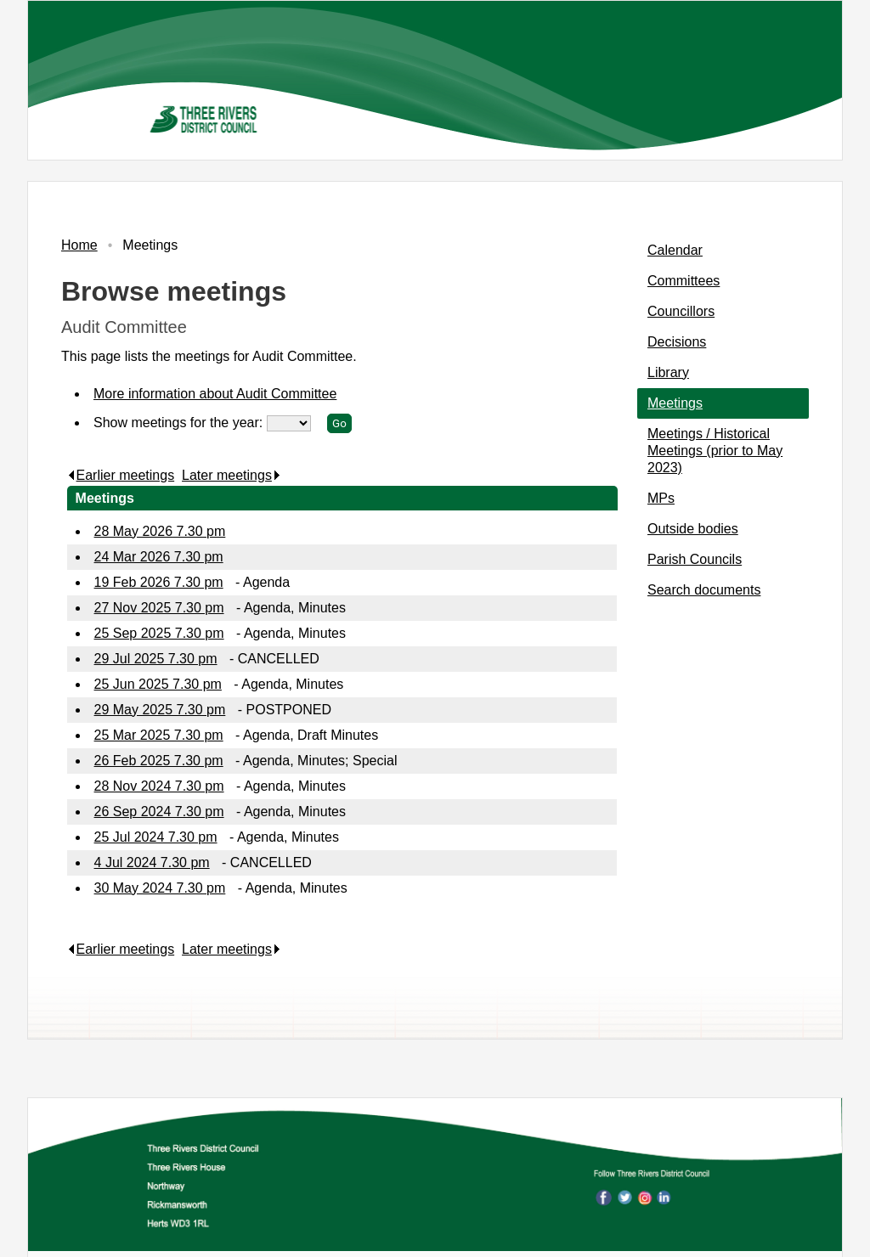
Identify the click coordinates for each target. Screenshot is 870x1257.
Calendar (675, 250)
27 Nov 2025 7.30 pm (159, 607)
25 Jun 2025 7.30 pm (158, 684)
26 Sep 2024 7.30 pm (159, 811)
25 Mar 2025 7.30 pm (158, 735)
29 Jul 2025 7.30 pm (156, 658)
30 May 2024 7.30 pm (160, 888)
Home (79, 245)
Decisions (676, 342)
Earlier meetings (121, 475)
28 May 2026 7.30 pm (160, 531)
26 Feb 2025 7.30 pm (158, 760)
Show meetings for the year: (180, 422)
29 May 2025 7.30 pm (160, 709)
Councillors (681, 311)
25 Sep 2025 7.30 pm (159, 633)
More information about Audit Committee (214, 393)
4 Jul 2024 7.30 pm (152, 862)
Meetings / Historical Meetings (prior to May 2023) (714, 450)
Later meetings (231, 475)
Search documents (703, 590)
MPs (661, 498)
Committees (683, 280)
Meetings (675, 403)
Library (668, 372)
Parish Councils (694, 559)
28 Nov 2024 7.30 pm (159, 786)
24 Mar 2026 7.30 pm (158, 557)
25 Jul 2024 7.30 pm (156, 837)
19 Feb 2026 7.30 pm (158, 582)
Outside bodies (692, 528)
